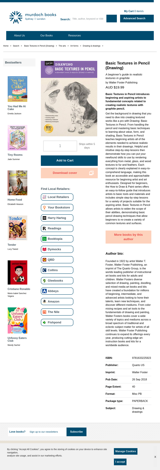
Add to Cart (64, 160)
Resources (74, 35)
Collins (53, 270)
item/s (133, 11)
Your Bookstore (59, 207)
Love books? (17, 431)
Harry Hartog (57, 218)
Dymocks (54, 249)
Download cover (65, 173)
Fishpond (54, 322)
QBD (51, 259)
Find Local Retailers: (55, 189)
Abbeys (53, 291)
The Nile (53, 312)
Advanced (134, 18)
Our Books (46, 35)
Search (65, 19)
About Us (19, 35)
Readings (54, 228)
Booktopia (55, 238)
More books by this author (128, 237)
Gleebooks (55, 280)
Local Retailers (58, 197)
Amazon (53, 301)
